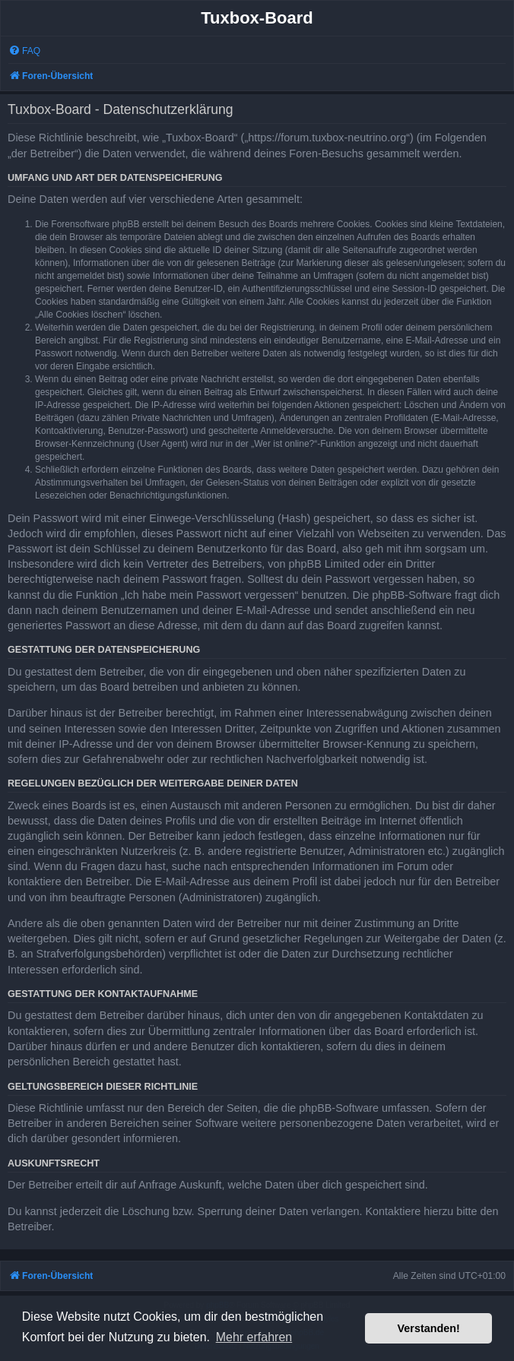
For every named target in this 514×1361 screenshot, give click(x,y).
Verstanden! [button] (429, 1328)
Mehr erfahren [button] (254, 1337)
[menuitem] (24, 51)
